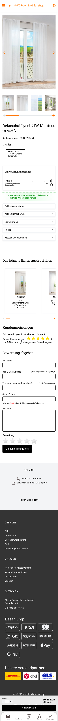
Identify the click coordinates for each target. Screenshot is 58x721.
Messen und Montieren (16, 237)
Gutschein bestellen (14, 608)
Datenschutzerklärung (15, 540)
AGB (7, 531)
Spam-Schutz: (29, 398)
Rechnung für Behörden (16, 548)
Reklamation (11, 576)
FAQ (7, 544)
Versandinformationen (16, 572)
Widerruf (9, 581)
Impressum (10, 535)
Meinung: (29, 419)
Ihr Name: (29, 363)
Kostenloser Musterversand (18, 568)
